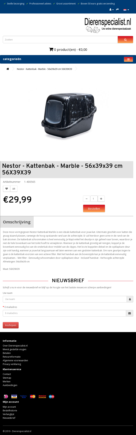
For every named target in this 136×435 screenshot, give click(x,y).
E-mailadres (11, 307)
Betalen (7, 353)
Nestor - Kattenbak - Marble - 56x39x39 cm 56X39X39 (44, 69)
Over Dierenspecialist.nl (15, 345)
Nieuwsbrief (9, 417)
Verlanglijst (8, 414)
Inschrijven (10, 325)
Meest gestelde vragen (14, 349)
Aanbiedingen (10, 385)
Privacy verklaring (12, 364)
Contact (7, 374)
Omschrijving (17, 222)
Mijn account (9, 406)
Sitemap (7, 377)
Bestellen (94, 208)
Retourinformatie (12, 356)
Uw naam (8, 293)
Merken (6, 381)
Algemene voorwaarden (15, 360)
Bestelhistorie (10, 410)
